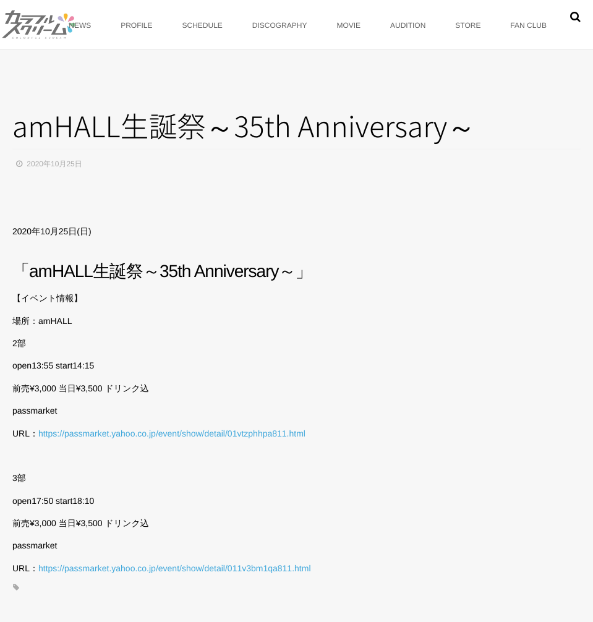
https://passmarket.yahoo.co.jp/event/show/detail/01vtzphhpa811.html (171, 433)
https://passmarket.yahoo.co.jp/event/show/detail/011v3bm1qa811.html (174, 568)
